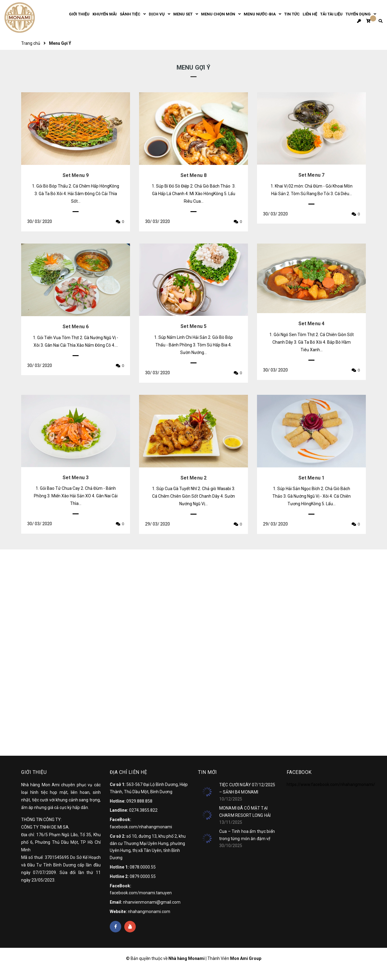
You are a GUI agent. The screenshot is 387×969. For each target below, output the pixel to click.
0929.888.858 (139, 801)
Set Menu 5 (193, 326)
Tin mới (207, 772)
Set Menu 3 (76, 477)
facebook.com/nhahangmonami (141, 826)
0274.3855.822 (143, 810)
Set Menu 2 (193, 478)
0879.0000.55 (143, 876)
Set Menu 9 (76, 175)
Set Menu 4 (311, 323)
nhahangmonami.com (149, 911)
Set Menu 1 (311, 478)
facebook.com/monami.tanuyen (141, 892)
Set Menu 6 (76, 326)
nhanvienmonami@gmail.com (151, 902)
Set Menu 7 (311, 175)
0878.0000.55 (143, 867)
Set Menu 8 (193, 175)
